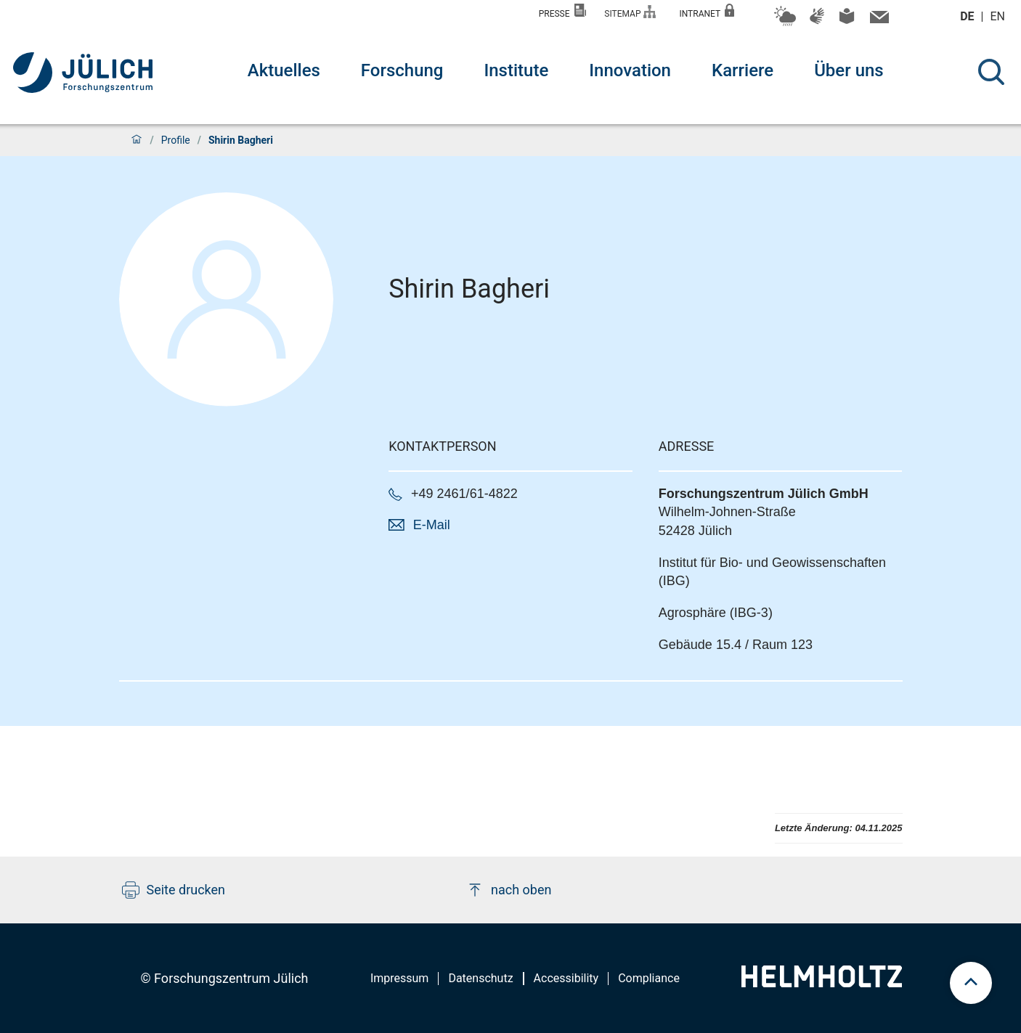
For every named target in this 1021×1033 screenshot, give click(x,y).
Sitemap (630, 12)
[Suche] (991, 72)
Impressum (399, 978)
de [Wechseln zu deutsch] (968, 16)
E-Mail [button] (431, 525)
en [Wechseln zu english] (999, 16)
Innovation (630, 70)
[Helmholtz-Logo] (821, 982)
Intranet (706, 11)
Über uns (849, 70)
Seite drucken (174, 890)
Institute (516, 70)
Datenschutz (480, 978)
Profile (175, 140)
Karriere (742, 70)
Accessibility (566, 978)
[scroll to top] (971, 983)
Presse (563, 11)
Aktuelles (284, 70)
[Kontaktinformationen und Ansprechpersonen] (877, 20)
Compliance (649, 978)
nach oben (508, 890)
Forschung (402, 70)
